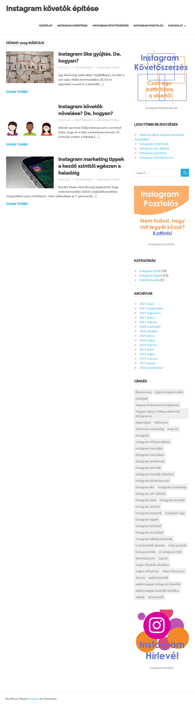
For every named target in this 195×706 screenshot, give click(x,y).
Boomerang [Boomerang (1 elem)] (143, 392)
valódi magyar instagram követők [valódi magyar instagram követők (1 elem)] (158, 584)
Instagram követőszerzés (156, 157)
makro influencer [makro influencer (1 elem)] (147, 571)
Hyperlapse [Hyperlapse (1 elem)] (143, 422)
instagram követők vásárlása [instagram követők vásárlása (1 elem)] (155, 474)
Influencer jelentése (153, 153)
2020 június (147, 335)
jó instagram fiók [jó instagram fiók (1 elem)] (170, 551)
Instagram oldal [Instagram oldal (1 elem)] (146, 500)
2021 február (148, 322)
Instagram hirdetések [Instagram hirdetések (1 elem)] (150, 461)
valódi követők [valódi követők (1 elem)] (158, 577)
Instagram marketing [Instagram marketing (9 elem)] (172, 487)
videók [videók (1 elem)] (140, 597)
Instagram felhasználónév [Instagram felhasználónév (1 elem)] (153, 442)
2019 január (147, 363)
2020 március (148, 345)
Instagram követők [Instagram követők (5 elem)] (148, 467)
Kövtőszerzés (84, 67)
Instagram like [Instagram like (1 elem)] (145, 487)
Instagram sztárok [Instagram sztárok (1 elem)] (148, 506)
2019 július (146, 349)
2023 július (146, 303)
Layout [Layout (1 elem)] (163, 558)
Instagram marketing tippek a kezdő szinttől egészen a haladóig (91, 166)
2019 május (147, 354)
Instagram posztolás (148, 25)
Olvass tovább (17, 91)
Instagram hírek (150, 271)
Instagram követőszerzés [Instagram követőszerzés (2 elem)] (152, 480)
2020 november (150, 326)
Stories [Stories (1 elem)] (140, 577)
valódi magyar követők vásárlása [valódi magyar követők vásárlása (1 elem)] (157, 590)
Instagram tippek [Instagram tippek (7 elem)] (147, 519)
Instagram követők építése (52, 8)
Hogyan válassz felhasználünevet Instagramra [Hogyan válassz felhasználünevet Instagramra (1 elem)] (158, 413)
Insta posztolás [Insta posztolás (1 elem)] (146, 551)
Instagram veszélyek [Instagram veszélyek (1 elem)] (149, 532)
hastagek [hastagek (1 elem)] (142, 398)
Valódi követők (149, 280)
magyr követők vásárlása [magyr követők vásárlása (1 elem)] (152, 564)
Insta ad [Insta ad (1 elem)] (173, 429)
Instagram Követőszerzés (111, 25)
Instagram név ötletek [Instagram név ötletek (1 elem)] (150, 493)
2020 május (147, 340)
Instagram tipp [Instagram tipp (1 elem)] (175, 513)
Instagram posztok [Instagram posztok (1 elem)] (172, 500)
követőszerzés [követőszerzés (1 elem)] (145, 558)
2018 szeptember (151, 367)
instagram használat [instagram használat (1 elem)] (149, 448)
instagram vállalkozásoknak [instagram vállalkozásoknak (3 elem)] (154, 539)
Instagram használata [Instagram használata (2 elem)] (150, 454)
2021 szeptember (151, 308)
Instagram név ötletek (154, 148)
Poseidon (34, 698)
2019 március (148, 358)
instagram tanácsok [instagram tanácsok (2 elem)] (149, 513)
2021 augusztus (150, 313)
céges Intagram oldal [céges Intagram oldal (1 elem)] (169, 392)
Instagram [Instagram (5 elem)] (142, 435)
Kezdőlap (45, 25)
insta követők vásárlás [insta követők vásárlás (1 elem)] (150, 545)
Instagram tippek (108, 67)
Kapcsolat (175, 25)
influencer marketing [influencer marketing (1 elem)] (150, 429)
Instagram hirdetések (72, 25)
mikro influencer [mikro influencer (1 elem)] (173, 571)
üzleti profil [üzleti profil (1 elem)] (156, 597)
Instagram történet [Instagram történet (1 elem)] (148, 526)
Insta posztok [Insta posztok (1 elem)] (177, 545)
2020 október (148, 331)
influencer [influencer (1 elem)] (161, 422)
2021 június (147, 317)
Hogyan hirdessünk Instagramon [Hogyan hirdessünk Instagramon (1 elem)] (157, 405)
